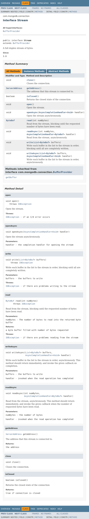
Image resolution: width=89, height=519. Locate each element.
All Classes (62, 8)
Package (16, 3)
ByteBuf (10, 120)
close (30, 80)
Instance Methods (34, 71)
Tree (33, 3)
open (29, 104)
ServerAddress (14, 88)
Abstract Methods (58, 71)
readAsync (32, 131)
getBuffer (11, 177)
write (30, 142)
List (36, 142)
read (29, 120)
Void (69, 112)
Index (53, 3)
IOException (25, 204)
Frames (35, 8)
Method (39, 12)
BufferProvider (11, 31)
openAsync (32, 112)
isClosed (31, 96)
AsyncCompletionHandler (52, 112)
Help (59, 3)
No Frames (46, 8)
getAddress (33, 88)
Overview (5, 3)
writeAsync (33, 153)
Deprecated (43, 3)
